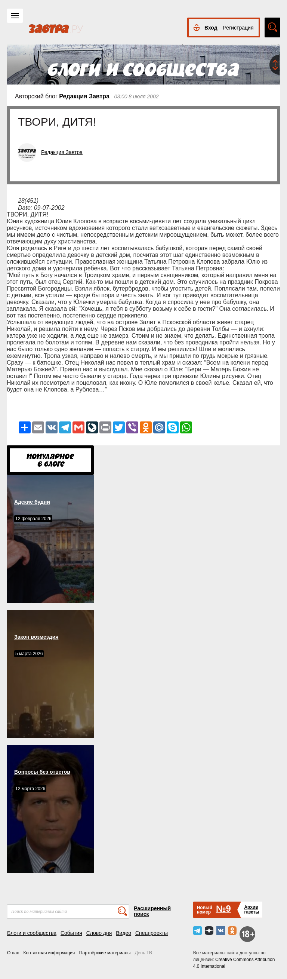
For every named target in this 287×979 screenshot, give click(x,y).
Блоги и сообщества (31, 933)
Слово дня (99, 933)
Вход (210, 28)
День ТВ (143, 952)
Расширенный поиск (152, 911)
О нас (13, 952)
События (71, 933)
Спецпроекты (151, 933)
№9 (223, 908)
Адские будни (32, 502)
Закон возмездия (36, 637)
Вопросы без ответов (42, 772)
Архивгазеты (251, 910)
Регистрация (238, 28)
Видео (123, 933)
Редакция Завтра (84, 96)
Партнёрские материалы (105, 952)
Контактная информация (49, 952)
